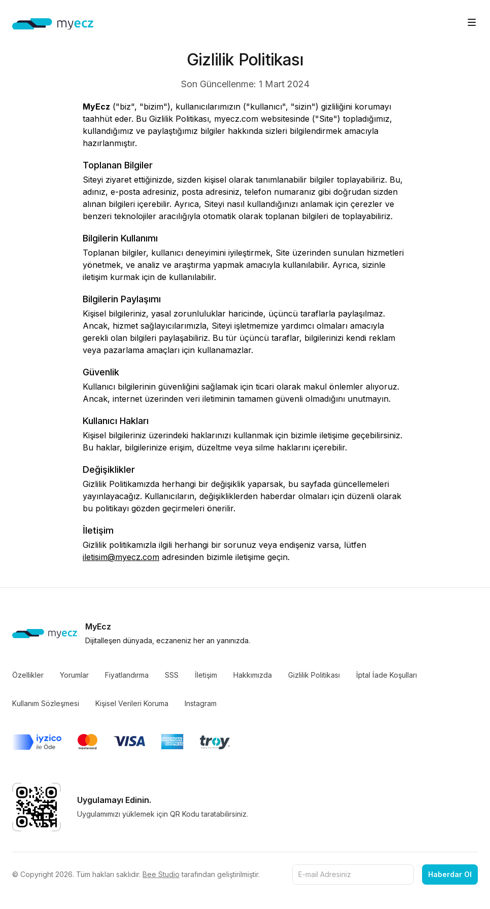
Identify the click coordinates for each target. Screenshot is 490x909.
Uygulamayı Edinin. (114, 800)
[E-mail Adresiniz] (353, 874)
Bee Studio (161, 874)
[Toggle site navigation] (472, 22)
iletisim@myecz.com (121, 557)
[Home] (52, 24)
